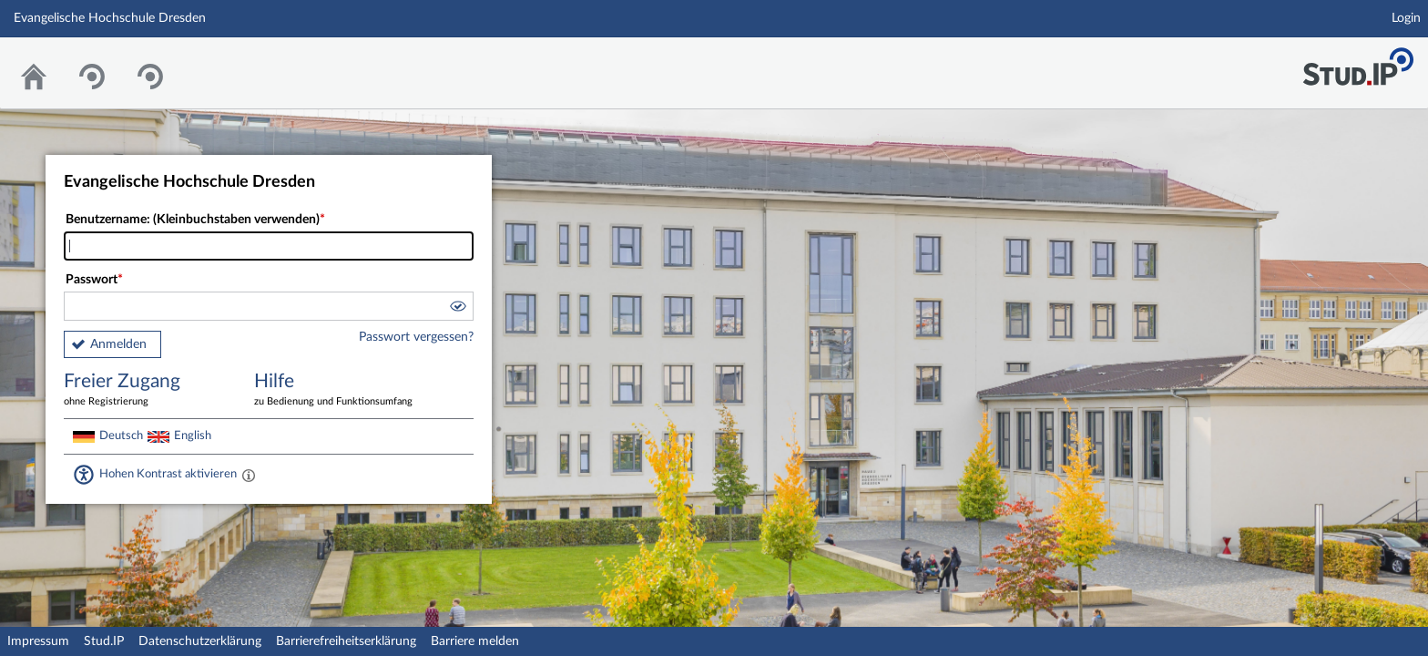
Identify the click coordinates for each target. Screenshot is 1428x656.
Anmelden (118, 344)
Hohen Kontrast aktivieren (168, 473)
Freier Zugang (146, 390)
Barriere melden (475, 641)
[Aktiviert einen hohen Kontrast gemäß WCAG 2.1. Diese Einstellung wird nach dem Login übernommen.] (248, 474)
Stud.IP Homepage (1358, 61)
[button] (457, 309)
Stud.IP (104, 641)
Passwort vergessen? (416, 337)
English (192, 435)
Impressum (38, 641)
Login (1406, 18)
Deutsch (121, 435)
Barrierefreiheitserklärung (346, 641)
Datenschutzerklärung (199, 641)
